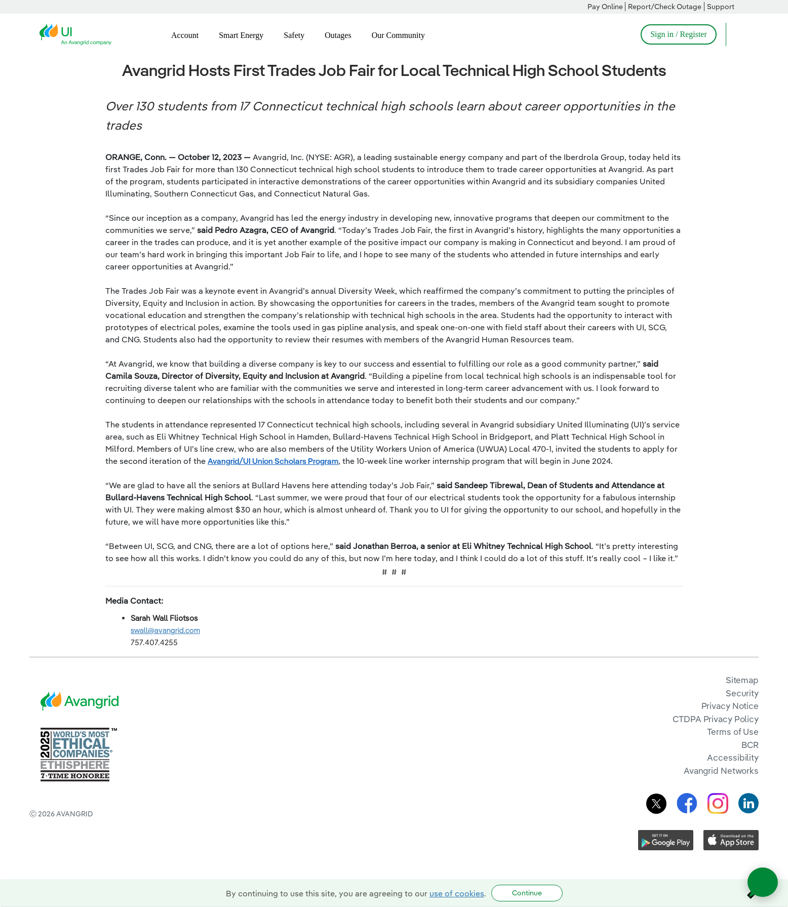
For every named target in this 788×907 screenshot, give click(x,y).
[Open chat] (762, 882)
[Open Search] (738, 34)
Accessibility (733, 757)
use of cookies (456, 893)
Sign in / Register (678, 34)
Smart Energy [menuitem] (241, 35)
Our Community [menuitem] (398, 35)
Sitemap (742, 680)
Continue (527, 892)
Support (720, 6)
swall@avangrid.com (165, 630)
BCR (750, 744)
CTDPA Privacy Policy (716, 719)
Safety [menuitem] (294, 35)
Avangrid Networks (721, 770)
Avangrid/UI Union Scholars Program (273, 461)
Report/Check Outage (664, 6)
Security (742, 693)
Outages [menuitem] (338, 35)
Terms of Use (733, 731)
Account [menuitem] (185, 35)
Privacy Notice (730, 705)
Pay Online (605, 6)
